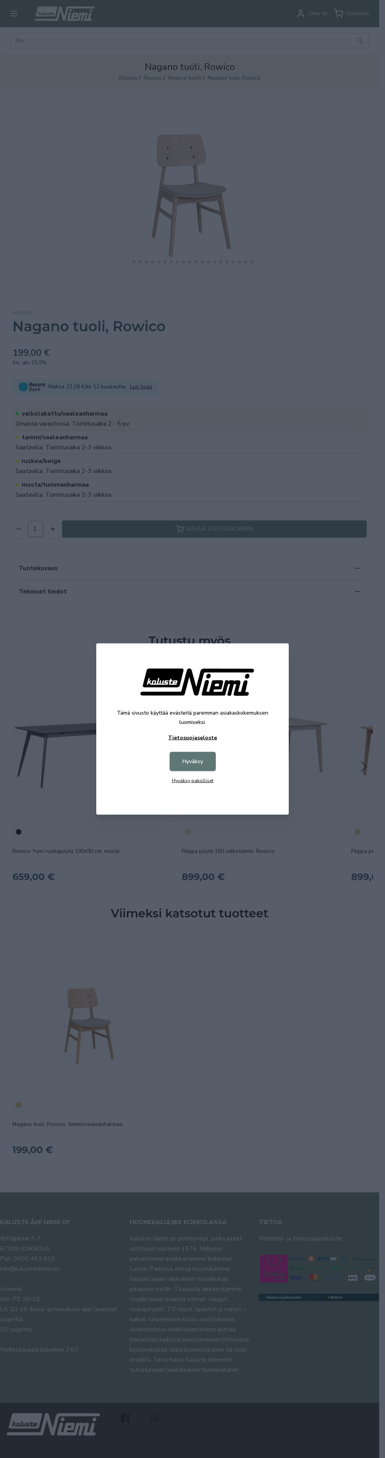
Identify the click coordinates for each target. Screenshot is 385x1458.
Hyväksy (192, 761)
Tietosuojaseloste (192, 737)
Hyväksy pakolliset (192, 781)
